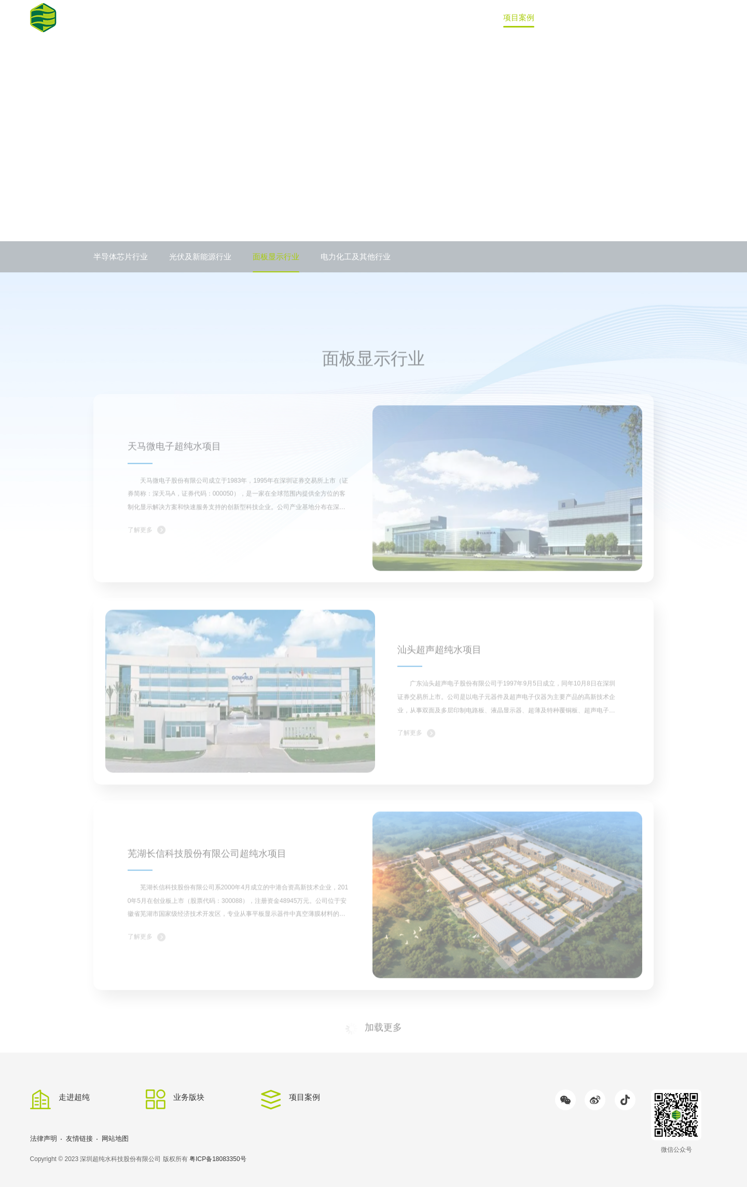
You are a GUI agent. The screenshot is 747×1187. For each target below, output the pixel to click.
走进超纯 (416, 17)
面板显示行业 (276, 256)
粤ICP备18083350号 (217, 1159)
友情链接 (79, 1138)
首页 (372, 17)
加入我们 (622, 17)
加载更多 (373, 1052)
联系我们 (673, 17)
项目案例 (518, 17)
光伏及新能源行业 (200, 256)
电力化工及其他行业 (356, 256)
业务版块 (467, 17)
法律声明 (43, 1138)
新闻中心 (570, 17)
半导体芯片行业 (120, 256)
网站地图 (115, 1138)
